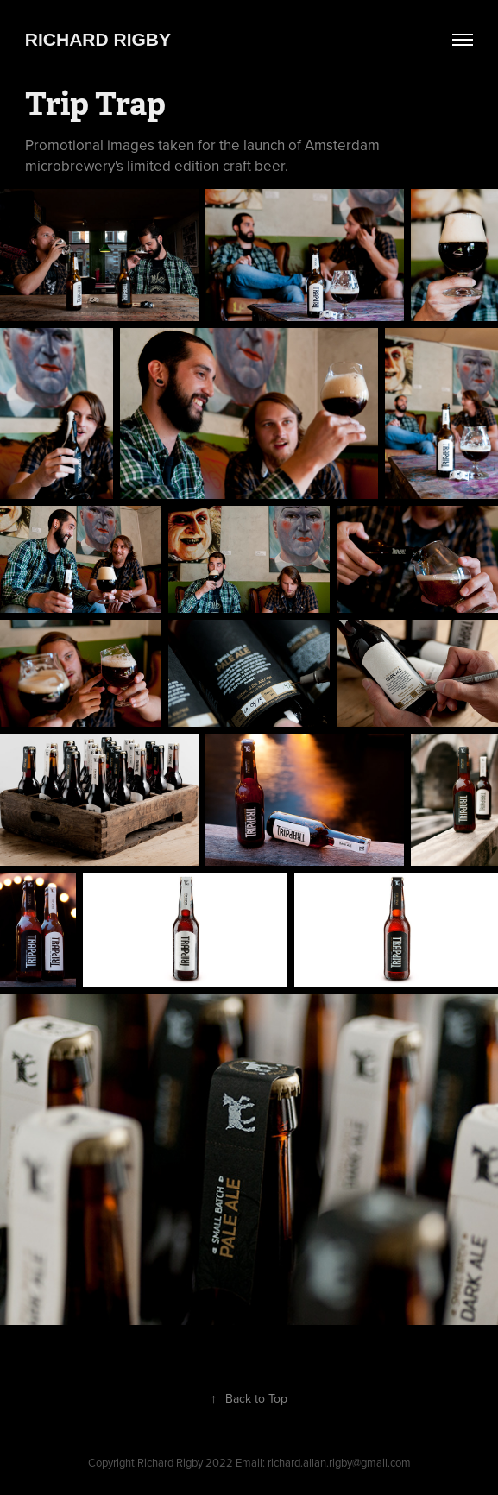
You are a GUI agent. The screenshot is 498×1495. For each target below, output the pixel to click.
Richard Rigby (98, 39)
